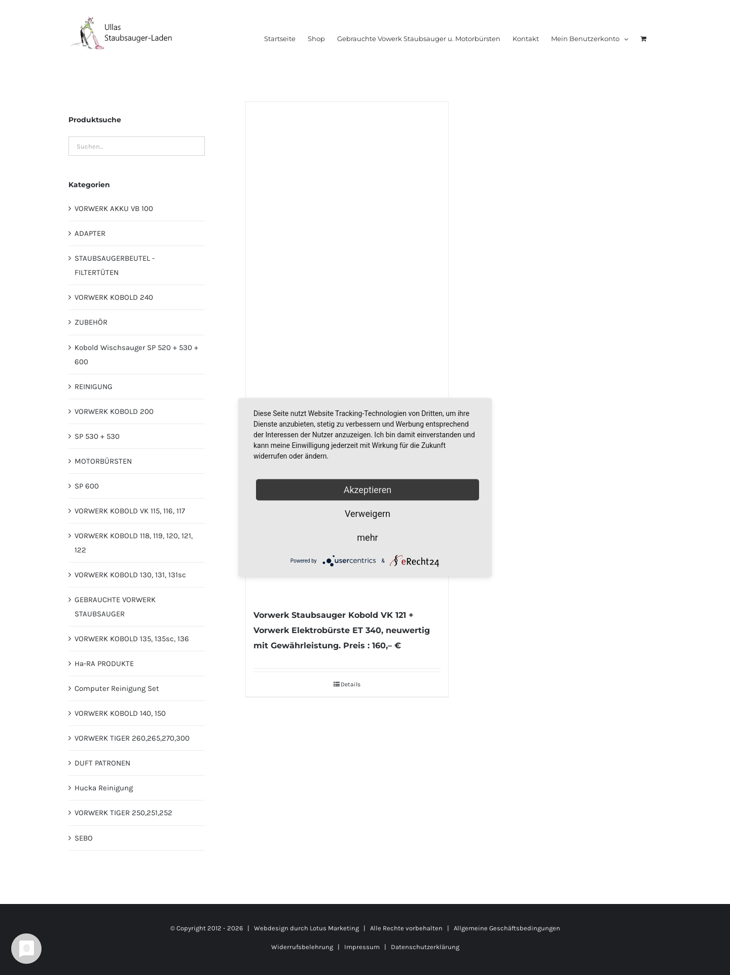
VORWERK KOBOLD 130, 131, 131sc (130, 574)
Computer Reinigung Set (117, 688)
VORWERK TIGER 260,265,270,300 (132, 738)
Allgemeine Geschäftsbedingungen (507, 928)
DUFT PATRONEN (102, 763)
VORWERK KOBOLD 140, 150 (120, 713)
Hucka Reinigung (104, 787)
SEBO (84, 838)
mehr (367, 537)
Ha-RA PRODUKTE (104, 663)
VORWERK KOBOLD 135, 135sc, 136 (132, 638)
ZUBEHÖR (91, 322)
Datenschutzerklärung (425, 947)
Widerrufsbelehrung (302, 947)
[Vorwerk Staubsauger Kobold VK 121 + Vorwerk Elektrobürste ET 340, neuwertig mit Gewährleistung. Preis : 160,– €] (347, 350)
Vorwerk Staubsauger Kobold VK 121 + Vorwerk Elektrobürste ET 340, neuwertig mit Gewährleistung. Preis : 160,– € (341, 630)
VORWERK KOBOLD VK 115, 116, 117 (130, 510)
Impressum (362, 947)
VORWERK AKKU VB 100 (114, 208)
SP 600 (87, 486)
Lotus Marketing (334, 928)
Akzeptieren (368, 489)
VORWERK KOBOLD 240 (114, 297)
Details (350, 684)
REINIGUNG (94, 386)
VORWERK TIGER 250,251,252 (123, 812)
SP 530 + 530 (97, 436)
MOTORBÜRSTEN (103, 461)
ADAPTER (90, 233)
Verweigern (367, 513)
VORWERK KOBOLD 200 (114, 411)
